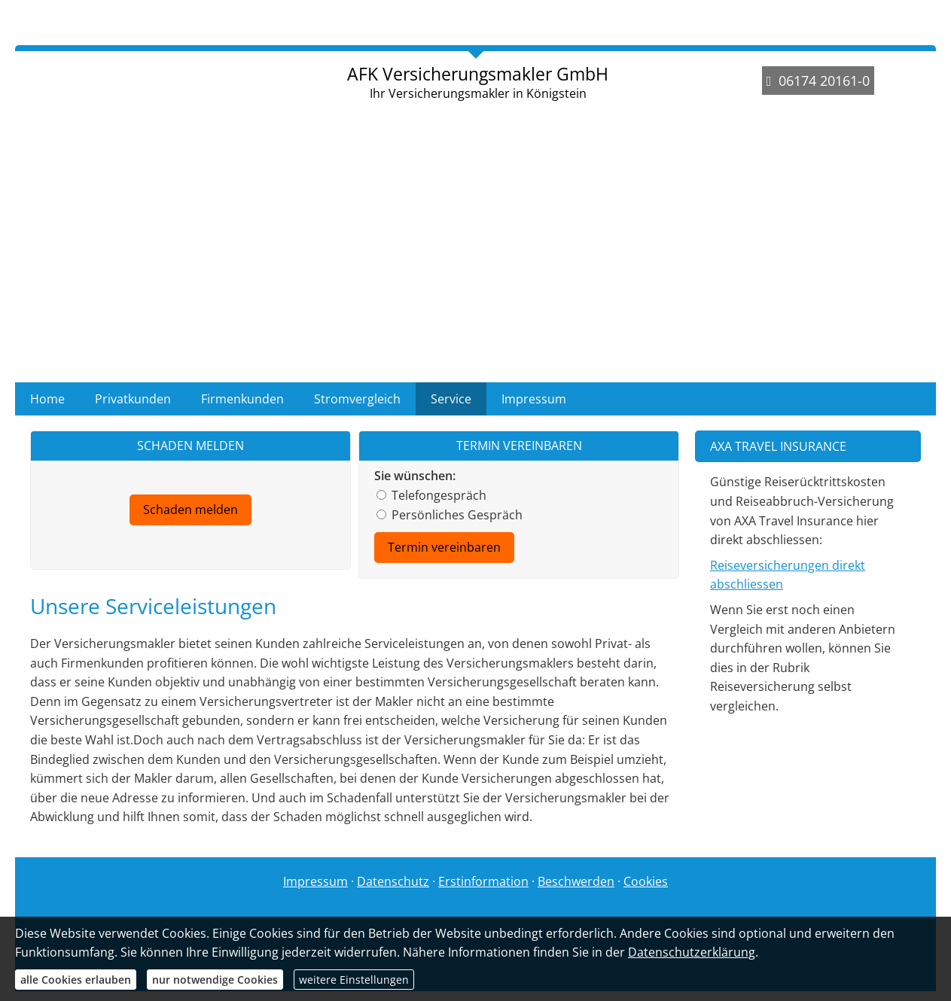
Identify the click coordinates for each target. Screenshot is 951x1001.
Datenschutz (393, 881)
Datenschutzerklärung (691, 952)
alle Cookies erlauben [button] (75, 979)
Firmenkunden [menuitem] (242, 399)
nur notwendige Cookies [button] (215, 979)
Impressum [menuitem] (533, 399)
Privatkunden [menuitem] (133, 399)
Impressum (315, 881)
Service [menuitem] (451, 399)
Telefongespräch (431, 495)
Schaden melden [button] (190, 509)
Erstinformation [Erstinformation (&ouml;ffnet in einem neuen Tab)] (483, 881)
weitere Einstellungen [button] (354, 979)
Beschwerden (576, 881)
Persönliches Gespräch (449, 515)
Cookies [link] (645, 881)
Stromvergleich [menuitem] (357, 399)
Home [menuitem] (47, 399)
